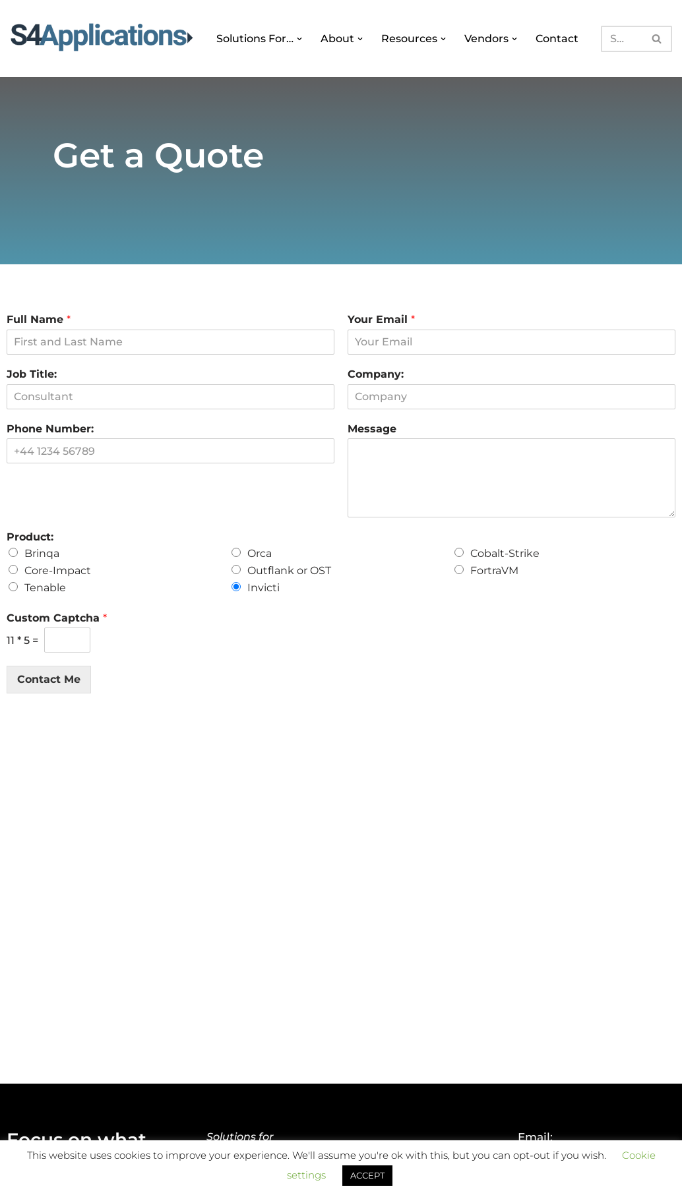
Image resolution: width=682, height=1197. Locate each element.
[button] (299, 39)
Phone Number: (50, 429)
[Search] (621, 39)
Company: (376, 374)
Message (372, 429)
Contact (555, 38)
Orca (259, 553)
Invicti (263, 587)
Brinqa (41, 553)
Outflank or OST (289, 570)
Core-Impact (57, 570)
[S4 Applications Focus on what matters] (102, 35)
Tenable (45, 587)
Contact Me (48, 679)
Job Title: (32, 374)
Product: (30, 537)
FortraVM (494, 570)
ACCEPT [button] (367, 1175)
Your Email (381, 319)
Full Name (39, 319)
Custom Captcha (57, 618)
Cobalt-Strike (505, 553)
